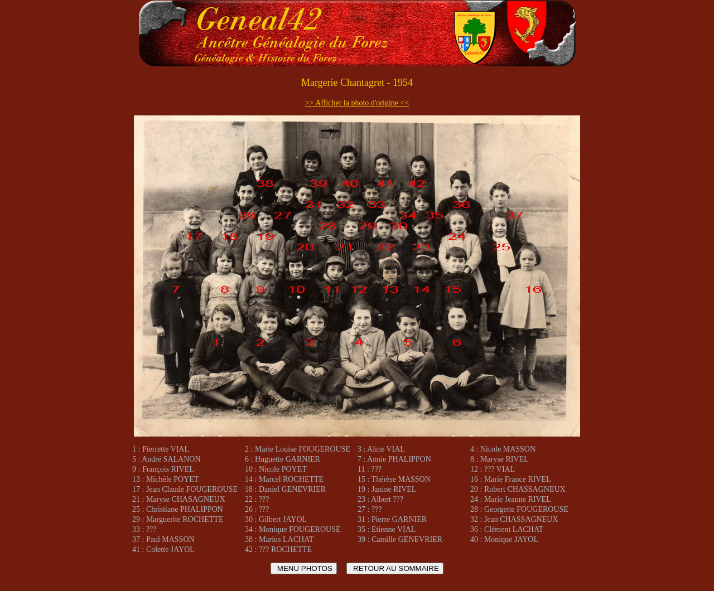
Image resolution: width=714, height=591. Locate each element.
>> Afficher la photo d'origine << (357, 103)
